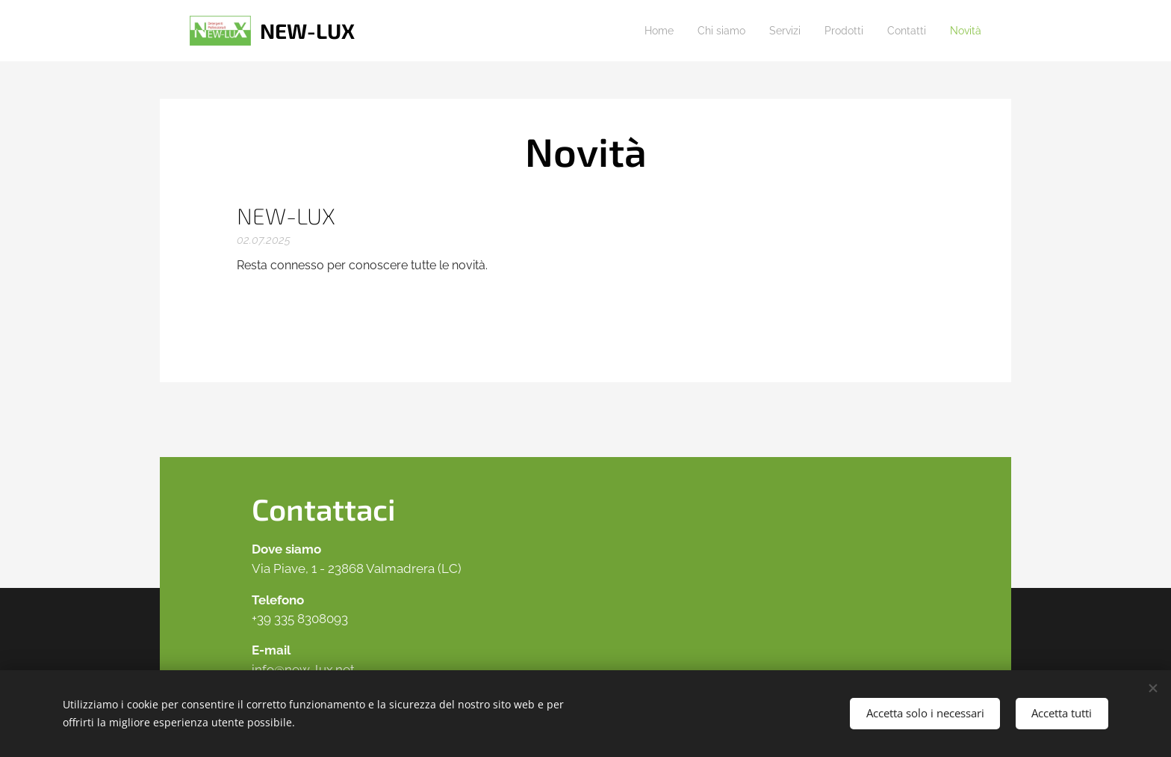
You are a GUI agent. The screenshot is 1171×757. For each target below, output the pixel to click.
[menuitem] (635, 30)
